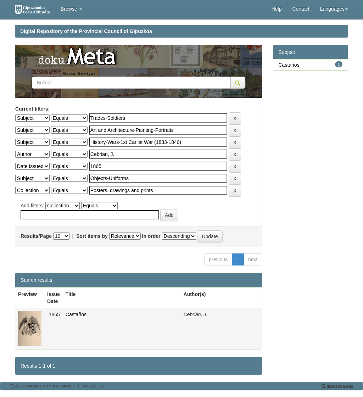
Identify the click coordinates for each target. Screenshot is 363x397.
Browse (71, 9)
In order (151, 236)
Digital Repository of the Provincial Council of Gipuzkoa (86, 31)
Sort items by (92, 236)
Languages (334, 9)
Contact (300, 9)
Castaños (76, 314)
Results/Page (36, 236)
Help (277, 9)
